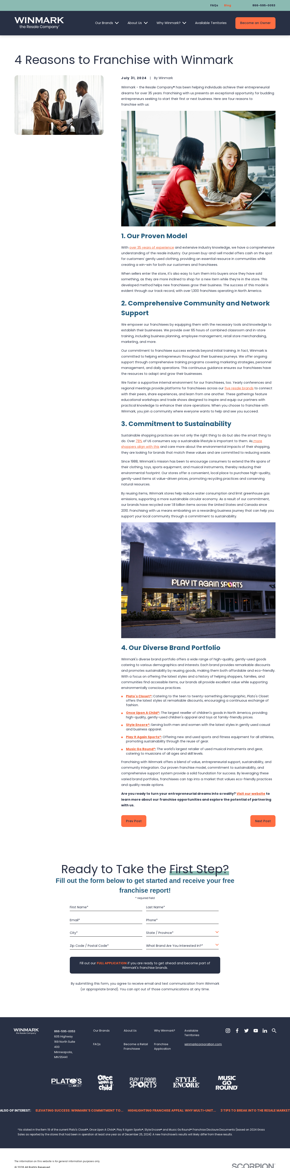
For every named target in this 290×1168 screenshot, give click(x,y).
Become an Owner (255, 23)
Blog (227, 5)
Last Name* (155, 907)
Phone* (152, 920)
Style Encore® (138, 724)
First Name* (79, 907)
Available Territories (211, 23)
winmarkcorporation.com (203, 1044)
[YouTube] (256, 1030)
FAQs (214, 5)
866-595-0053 (263, 5)
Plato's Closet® (139, 696)
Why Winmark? (169, 23)
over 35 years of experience (151, 247)
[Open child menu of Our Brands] (117, 23)
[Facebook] (237, 1030)
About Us (135, 23)
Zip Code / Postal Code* (89, 946)
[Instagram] (228, 1030)
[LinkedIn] (265, 1030)
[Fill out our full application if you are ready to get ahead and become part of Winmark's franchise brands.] (112, 963)
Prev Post (134, 821)
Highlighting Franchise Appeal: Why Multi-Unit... (172, 1110)
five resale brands (239, 388)
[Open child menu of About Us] (146, 23)
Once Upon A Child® (142, 712)
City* (74, 933)
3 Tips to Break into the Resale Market (255, 1110)
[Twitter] (246, 1030)
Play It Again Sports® (143, 737)
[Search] (274, 1030)
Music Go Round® (140, 749)
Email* (75, 920)
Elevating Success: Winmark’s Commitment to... (79, 1110)
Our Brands (104, 23)
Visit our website (251, 793)
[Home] (39, 23)
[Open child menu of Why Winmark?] (184, 23)
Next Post (263, 821)
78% (139, 441)
